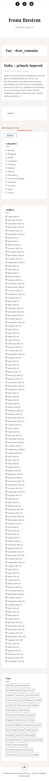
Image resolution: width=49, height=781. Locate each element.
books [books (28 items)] (31, 690)
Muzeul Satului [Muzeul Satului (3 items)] (11, 730)
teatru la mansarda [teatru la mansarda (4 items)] (20, 745)
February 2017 (14, 509)
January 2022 (14, 347)
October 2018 (13, 446)
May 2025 (12, 241)
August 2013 (13, 640)
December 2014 (14, 590)
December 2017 (14, 481)
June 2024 (12, 269)
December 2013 (14, 626)
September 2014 (15, 601)
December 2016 (14, 516)
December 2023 (14, 283)
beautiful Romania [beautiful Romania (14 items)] (13, 690)
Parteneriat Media (16, 178)
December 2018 (14, 439)
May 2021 (12, 368)
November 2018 (15, 442)
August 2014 (13, 604)
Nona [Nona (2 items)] (22, 730)
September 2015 (15, 562)
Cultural (12, 164)
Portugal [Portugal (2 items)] (9, 740)
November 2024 (15, 255)
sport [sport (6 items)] (33, 740)
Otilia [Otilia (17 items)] (28, 730)
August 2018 (13, 453)
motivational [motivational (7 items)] (27, 725)
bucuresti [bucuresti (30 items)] (19, 695)
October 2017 (13, 488)
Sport (10, 189)
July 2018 (12, 456)
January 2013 (14, 657)
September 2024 (15, 262)
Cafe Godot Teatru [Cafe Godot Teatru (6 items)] (32, 695)
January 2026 (14, 220)
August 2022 (13, 326)
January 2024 (14, 280)
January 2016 (14, 548)
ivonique (17, 71)
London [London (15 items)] (31, 720)
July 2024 (12, 266)
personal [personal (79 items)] (19, 735)
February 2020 (14, 410)
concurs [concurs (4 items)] (9, 705)
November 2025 (15, 227)
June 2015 (12, 573)
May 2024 (12, 273)
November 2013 (15, 629)
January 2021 (14, 379)
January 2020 (14, 414)
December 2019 (14, 417)
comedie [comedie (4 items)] (38, 700)
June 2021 (12, 364)
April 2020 (12, 403)
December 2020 (14, 382)
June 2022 (12, 333)
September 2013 (15, 636)
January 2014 (14, 622)
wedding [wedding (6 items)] (35, 755)
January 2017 (14, 513)
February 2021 (14, 375)
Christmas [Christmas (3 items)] (28, 700)
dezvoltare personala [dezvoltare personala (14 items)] (22, 705)
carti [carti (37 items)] (21, 700)
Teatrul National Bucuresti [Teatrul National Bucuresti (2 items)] (16, 750)
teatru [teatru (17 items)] (8, 745)
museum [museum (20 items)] (37, 725)
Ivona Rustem (24, 19)
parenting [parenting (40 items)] (10, 735)
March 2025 (13, 244)
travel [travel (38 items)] (30, 750)
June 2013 (12, 643)
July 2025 (12, 237)
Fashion (25, 71)
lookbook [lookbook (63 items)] (10, 725)
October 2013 (13, 633)
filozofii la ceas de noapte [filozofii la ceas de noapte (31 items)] (15, 715)
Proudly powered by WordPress (16, 773)
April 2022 (12, 340)
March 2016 (13, 541)
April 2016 (12, 537)
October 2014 (13, 597)
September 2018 (15, 449)
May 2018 (12, 463)
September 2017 (15, 492)
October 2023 (13, 290)
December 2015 (14, 552)
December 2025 (14, 223)
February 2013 (14, 654)
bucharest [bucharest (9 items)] (10, 695)
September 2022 (15, 322)
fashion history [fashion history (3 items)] (11, 710)
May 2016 (12, 534)
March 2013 (13, 650)
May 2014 (12, 615)
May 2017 (12, 502)
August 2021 (13, 357)
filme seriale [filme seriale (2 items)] (24, 710)
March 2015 (13, 583)
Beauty (11, 150)
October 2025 (13, 230)
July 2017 (12, 499)
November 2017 (15, 484)
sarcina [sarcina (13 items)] (25, 740)
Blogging (12, 154)
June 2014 (12, 612)
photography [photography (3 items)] (30, 735)
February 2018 (14, 474)
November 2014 (15, 594)
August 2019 (13, 424)
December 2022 (14, 312)
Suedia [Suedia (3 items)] (39, 740)
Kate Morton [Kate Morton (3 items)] (21, 720)
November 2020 (15, 386)
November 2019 (15, 421)
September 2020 (15, 389)
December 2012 (14, 661)
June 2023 (12, 301)
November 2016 (15, 520)
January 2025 (14, 248)
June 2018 (12, 460)
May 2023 (12, 304)
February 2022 (14, 343)
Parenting (12, 175)
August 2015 (13, 566)
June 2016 (12, 530)
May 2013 (12, 647)
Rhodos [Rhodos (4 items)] (18, 740)
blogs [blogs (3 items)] (24, 690)
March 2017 (13, 506)
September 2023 (15, 294)
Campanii (12, 161)
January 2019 (14, 435)
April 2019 (12, 432)
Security (11, 185)
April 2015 (12, 580)
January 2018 (14, 477)
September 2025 (15, 234)
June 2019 (12, 428)
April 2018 (12, 467)
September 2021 (15, 354)
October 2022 (13, 319)
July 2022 (12, 329)
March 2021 (13, 372)
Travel (11, 192)
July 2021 (12, 361)
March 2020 (13, 407)
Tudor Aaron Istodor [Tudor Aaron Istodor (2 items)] (14, 755)
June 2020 (12, 396)
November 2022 (15, 315)
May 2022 (12, 336)
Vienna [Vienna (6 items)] (26, 755)
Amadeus (42, 773)
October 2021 (13, 350)
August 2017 (13, 495)
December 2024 (14, 252)
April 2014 (12, 619)
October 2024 (13, 259)
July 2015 (12, 569)
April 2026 (12, 216)
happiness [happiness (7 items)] (10, 720)
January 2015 (14, 587)
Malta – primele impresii (23, 65)
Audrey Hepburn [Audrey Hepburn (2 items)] (22, 685)
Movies (11, 171)
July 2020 (12, 393)
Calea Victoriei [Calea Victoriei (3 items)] (11, 700)
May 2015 (12, 576)
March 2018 (13, 470)
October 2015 (13, 559)
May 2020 (12, 400)
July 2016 (12, 527)
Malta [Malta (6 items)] (18, 725)
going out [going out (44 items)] (31, 715)
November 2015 (15, 555)
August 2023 (13, 297)
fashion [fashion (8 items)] (35, 705)
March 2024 (13, 276)
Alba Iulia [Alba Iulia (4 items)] (10, 685)
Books (10, 157)
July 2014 (12, 608)
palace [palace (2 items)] (35, 730)
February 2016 (14, 544)
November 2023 (15, 287)
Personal (12, 182)
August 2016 (13, 523)
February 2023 (14, 308)
